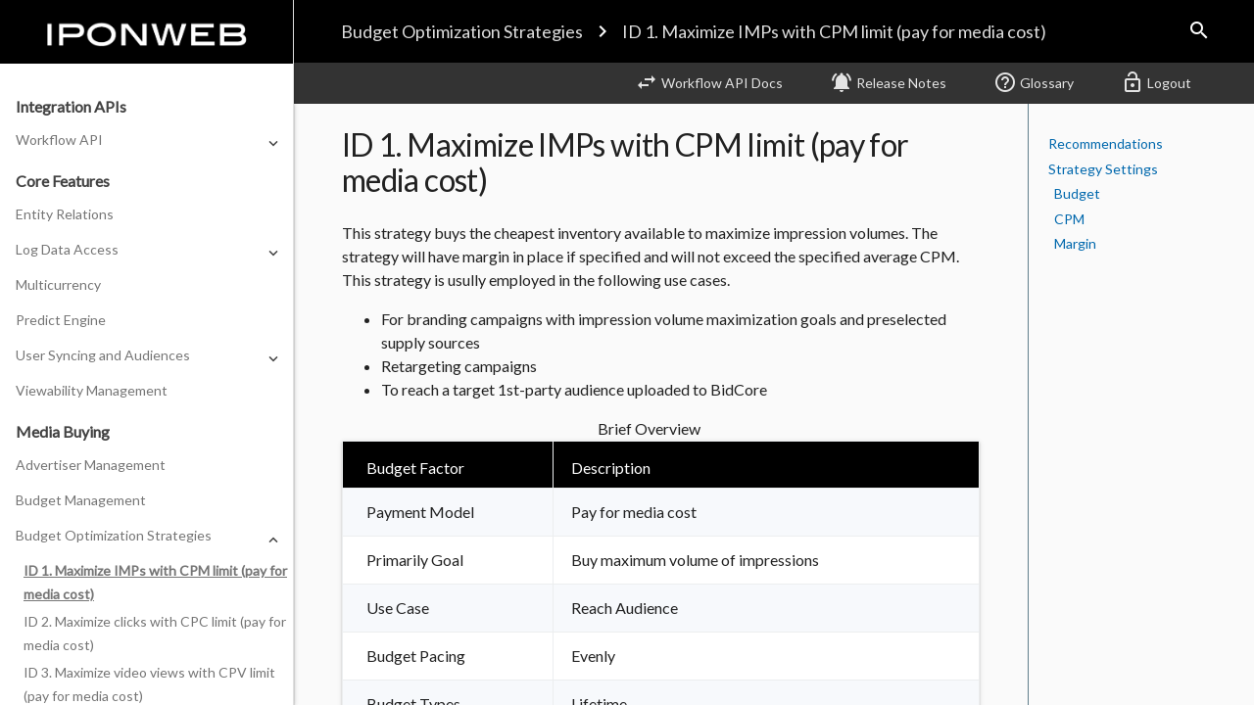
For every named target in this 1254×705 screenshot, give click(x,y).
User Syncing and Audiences (103, 355)
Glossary (1033, 82)
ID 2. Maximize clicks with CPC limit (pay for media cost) (155, 633)
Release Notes (888, 82)
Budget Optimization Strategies (462, 31)
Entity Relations (65, 214)
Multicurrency (58, 284)
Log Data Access (67, 249)
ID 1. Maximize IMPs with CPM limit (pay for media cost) (834, 31)
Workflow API (59, 139)
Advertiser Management (91, 464)
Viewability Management (92, 390)
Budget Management (81, 500)
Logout (1156, 82)
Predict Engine (61, 319)
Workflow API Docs (709, 82)
